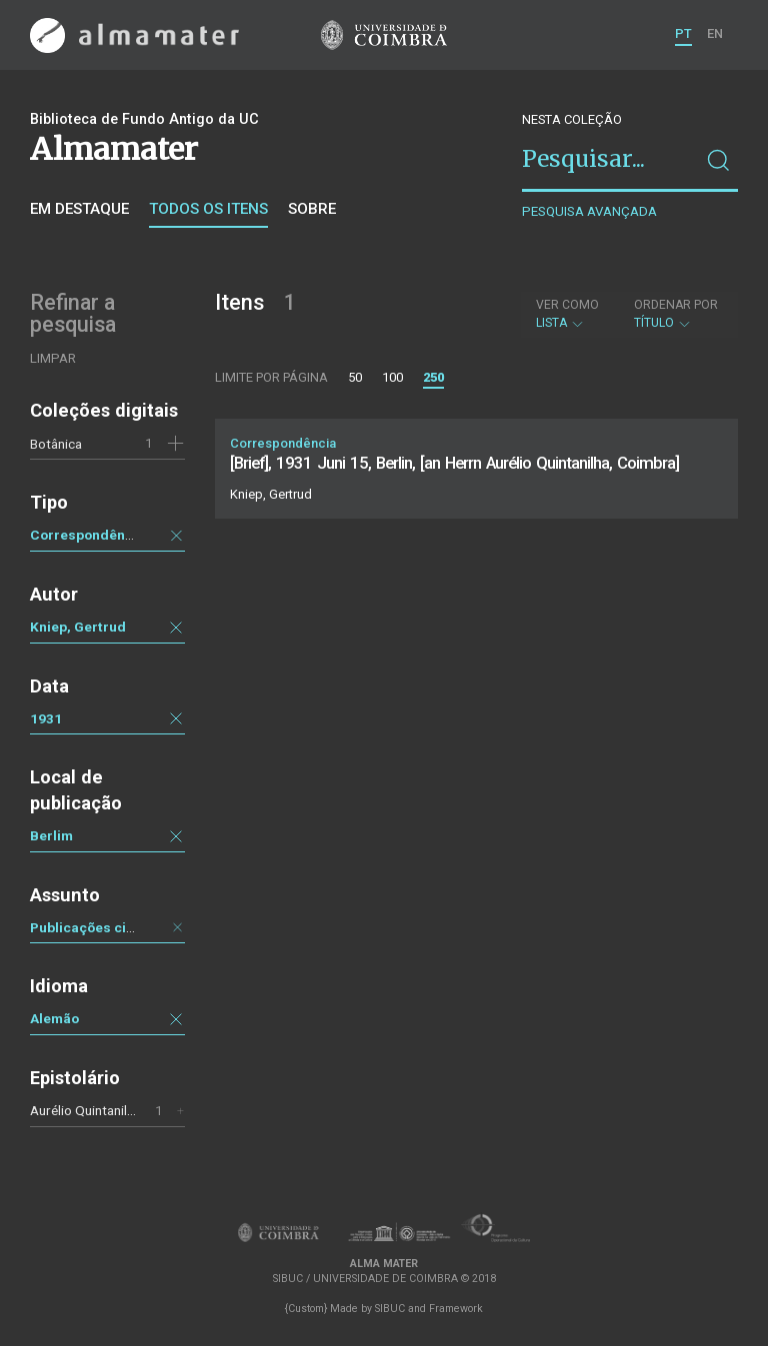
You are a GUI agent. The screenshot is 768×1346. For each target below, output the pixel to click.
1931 (46, 718)
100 (392, 377)
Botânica (56, 444)
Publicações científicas (106, 927)
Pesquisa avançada (589, 211)
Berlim (51, 835)
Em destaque (79, 209)
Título (676, 314)
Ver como (567, 305)
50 (355, 377)
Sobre (312, 209)
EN (715, 33)
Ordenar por (676, 305)
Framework (456, 1308)
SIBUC (390, 1308)
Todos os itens (208, 209)
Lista (567, 314)
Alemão (54, 1018)
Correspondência (87, 535)
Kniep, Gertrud (78, 627)
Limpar (53, 358)
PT (683, 33)
